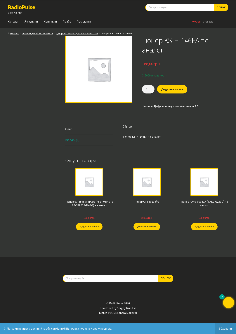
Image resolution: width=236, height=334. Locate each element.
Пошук (166, 278)
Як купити (31, 21)
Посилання (84, 21)
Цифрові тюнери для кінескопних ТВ (77, 33)
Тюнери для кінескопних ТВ (37, 33)
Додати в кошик (172, 89)
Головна (14, 33)
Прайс (67, 21)
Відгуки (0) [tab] (72, 140)
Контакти (50, 21)
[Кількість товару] (148, 89)
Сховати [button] (226, 328)
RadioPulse (21, 7)
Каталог (13, 21)
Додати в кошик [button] (89, 226)
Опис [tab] (68, 129)
